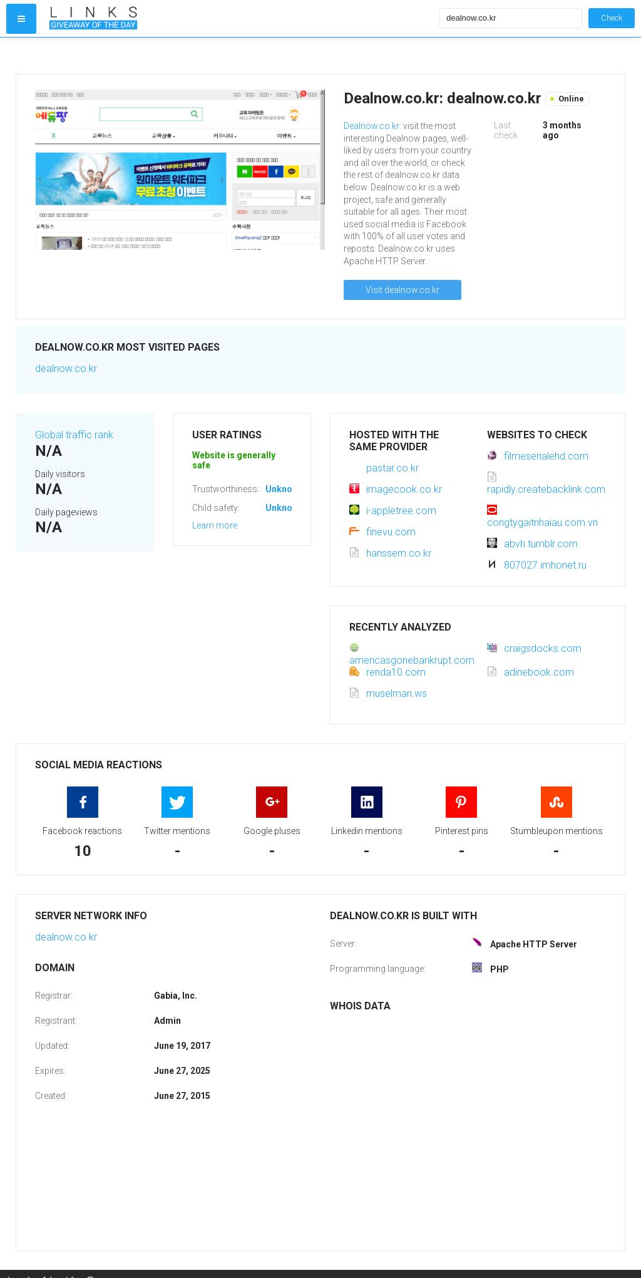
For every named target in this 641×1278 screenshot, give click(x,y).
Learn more (214, 525)
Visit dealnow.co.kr (402, 290)
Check (611, 18)
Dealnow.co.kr (371, 126)
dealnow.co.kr (66, 368)
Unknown (284, 489)
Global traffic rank (74, 435)
